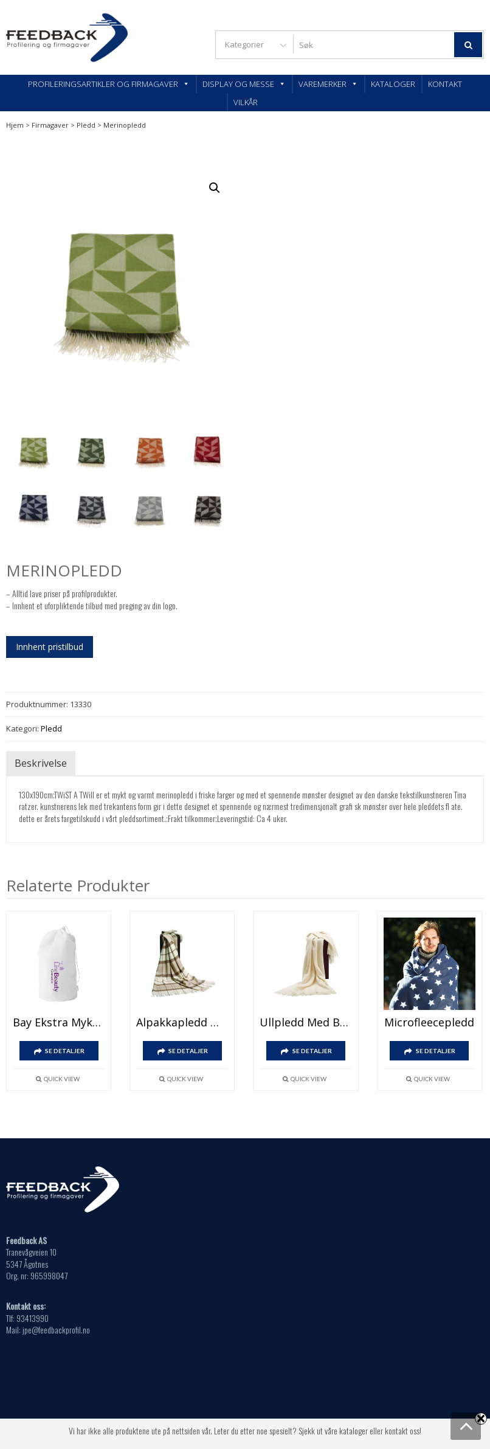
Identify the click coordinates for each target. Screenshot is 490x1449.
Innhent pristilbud (49, 647)
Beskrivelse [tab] (41, 763)
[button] (215, 188)
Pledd (86, 125)
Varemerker (328, 84)
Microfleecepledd (429, 1022)
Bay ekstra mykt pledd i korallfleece (59, 1022)
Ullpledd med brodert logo (305, 1022)
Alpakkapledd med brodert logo (182, 1022)
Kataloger (393, 83)
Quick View (62, 1079)
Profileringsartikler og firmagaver (109, 84)
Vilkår (245, 102)
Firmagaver (50, 125)
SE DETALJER (65, 1051)
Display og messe (244, 84)
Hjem (15, 125)
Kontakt (445, 83)
